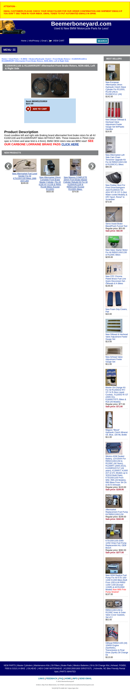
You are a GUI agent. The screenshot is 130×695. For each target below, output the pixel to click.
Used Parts (14, 59)
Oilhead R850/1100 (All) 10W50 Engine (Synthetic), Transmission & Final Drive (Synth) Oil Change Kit (116, 649)
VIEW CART (58, 41)
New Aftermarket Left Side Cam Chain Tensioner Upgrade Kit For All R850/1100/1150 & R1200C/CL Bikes (116, 160)
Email (44, 41)
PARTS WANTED (68, 671)
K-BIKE (24, 59)
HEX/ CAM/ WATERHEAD (50, 668)
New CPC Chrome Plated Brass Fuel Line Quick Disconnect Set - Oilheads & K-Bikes (115, 280)
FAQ (61, 678)
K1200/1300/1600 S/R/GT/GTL (78, 668)
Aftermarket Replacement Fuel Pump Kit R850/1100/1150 (116, 512)
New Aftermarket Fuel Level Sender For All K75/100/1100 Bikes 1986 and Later (24, 177)
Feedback (51, 678)
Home (23, 41)
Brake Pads (66, 665)
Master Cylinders (24, 665)
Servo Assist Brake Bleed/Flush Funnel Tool (116, 225)
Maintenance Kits (42, 665)
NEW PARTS (10, 665)
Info (75, 678)
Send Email (85, 678)
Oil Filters (55, 665)
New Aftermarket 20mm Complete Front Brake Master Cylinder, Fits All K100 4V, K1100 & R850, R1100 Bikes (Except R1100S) (50, 183)
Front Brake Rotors (61, 59)
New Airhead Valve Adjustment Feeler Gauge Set (114, 359)
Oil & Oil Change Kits (99, 665)
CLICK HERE (70, 144)
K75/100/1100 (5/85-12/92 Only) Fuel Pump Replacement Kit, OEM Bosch (115, 544)
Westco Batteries (81, 665)
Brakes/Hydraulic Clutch (40, 59)
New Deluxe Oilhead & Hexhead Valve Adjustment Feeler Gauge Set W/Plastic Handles (115, 124)
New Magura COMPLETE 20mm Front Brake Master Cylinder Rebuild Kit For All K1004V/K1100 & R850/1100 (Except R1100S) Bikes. (75, 183)
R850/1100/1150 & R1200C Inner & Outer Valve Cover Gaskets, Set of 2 (115, 613)
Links (41, 678)
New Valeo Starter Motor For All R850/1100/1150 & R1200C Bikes (116, 252)
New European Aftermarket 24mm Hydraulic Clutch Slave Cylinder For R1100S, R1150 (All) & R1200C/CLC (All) (115, 88)
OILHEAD (32, 668)
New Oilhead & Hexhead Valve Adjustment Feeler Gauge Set (116, 336)
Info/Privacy (34, 41)
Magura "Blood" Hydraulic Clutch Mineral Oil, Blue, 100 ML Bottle (116, 432)
